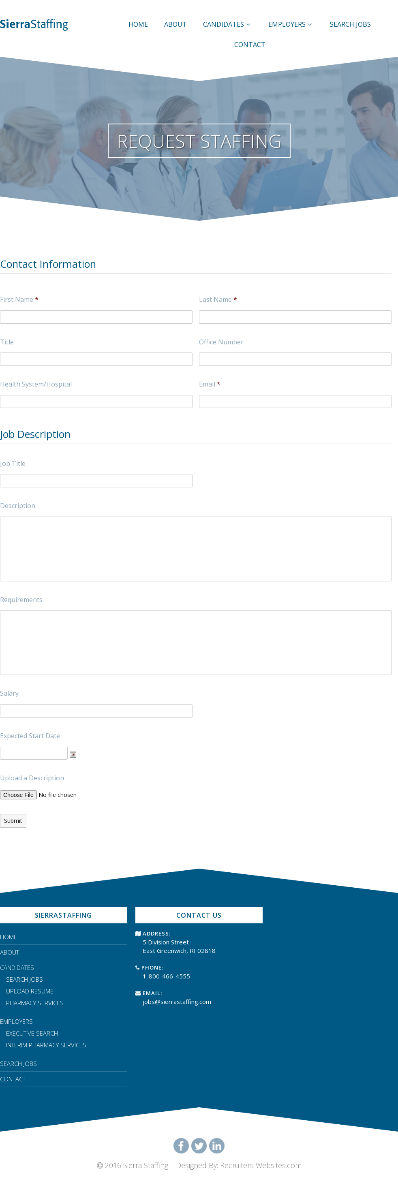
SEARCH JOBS (350, 24)
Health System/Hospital (36, 384)
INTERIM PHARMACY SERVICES (46, 1045)
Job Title (13, 463)
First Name (19, 299)
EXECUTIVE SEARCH (32, 1033)
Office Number (221, 342)
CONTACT (249, 44)
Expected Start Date (30, 736)
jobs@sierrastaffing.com (177, 1001)
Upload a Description (32, 778)
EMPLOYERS (291, 24)
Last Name (218, 299)
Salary (9, 693)
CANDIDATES (227, 24)
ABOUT (175, 24)
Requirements (21, 600)
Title (7, 342)
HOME (138, 24)
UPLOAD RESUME (29, 991)
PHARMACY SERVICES (35, 1003)
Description (17, 506)
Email (209, 384)
